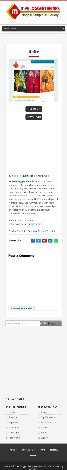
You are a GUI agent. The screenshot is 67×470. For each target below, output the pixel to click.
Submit (34, 455)
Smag (43, 412)
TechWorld (14, 437)
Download (34, 117)
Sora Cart (13, 417)
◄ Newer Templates (21, 308)
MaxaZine (14, 432)
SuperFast (14, 422)
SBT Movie (46, 422)
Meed (44, 427)
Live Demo (34, 109)
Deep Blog (14, 427)
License (54, 449)
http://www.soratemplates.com (25, 223)
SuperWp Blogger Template (42, 231)
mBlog (44, 432)
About (13, 449)
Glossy (44, 437)
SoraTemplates (26, 220)
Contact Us (28, 449)
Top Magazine (48, 417)
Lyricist (12, 412)
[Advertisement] (36, 38)
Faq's (42, 449)
